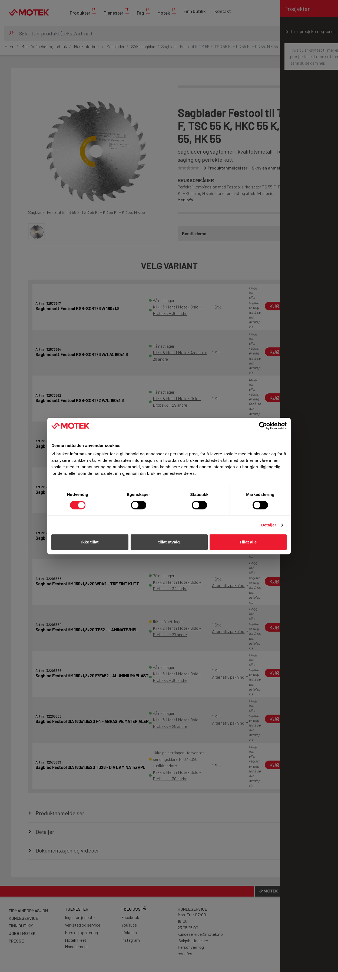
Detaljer (268, 525)
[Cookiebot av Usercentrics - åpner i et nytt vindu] (263, 426)
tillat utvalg (169, 542)
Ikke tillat (89, 542)
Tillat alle (248, 542)
